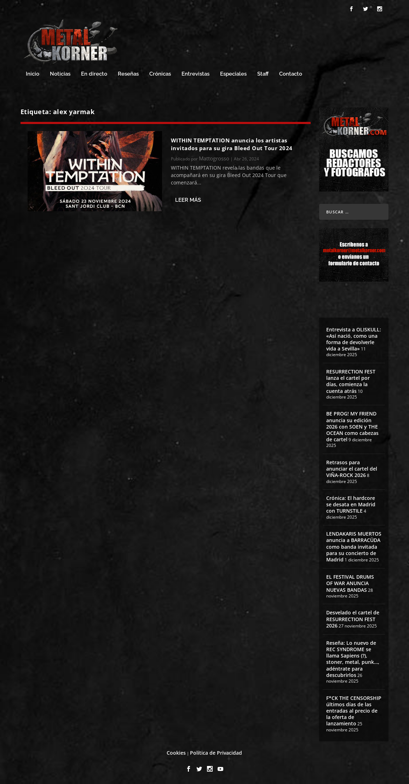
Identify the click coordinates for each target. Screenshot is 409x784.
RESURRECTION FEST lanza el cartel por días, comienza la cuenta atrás (350, 381)
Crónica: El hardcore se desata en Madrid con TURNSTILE (350, 504)
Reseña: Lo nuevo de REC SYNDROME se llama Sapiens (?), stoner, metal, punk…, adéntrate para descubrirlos (352, 658)
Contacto (290, 74)
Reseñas (128, 74)
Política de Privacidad (216, 752)
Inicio (32, 74)
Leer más (188, 200)
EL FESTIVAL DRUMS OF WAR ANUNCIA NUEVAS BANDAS (350, 583)
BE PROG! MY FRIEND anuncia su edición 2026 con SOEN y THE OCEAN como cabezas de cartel (352, 426)
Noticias (60, 74)
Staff (263, 74)
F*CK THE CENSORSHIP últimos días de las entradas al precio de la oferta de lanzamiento (353, 711)
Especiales (233, 74)
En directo (94, 74)
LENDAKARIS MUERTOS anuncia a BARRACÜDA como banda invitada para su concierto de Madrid (353, 546)
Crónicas (160, 74)
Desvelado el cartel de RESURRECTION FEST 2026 (352, 619)
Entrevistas (195, 74)
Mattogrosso (214, 158)
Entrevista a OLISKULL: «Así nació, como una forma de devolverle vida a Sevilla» (353, 339)
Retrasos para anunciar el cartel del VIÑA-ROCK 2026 (351, 468)
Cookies (176, 752)
